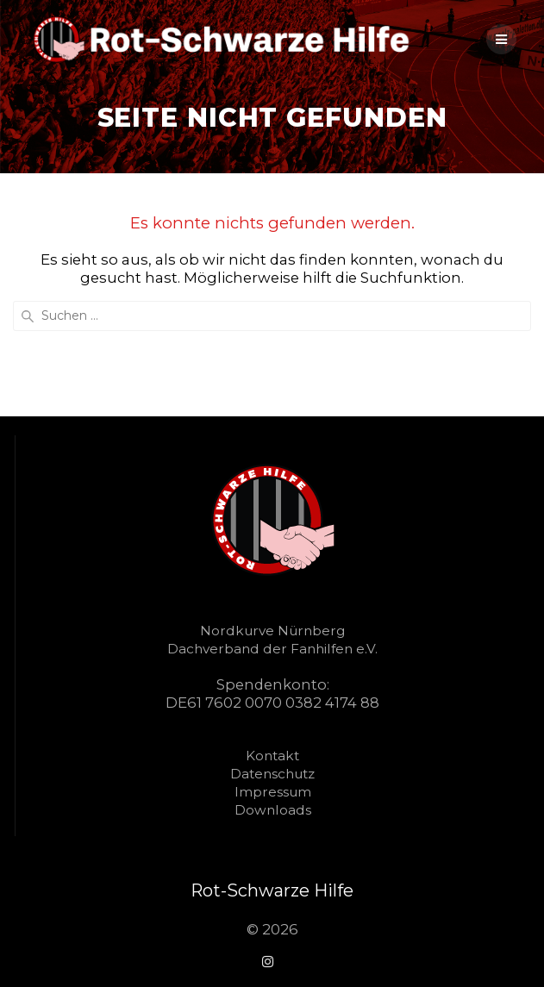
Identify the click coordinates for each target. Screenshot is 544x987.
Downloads (272, 810)
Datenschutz (272, 773)
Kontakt (272, 755)
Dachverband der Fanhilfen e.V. (272, 648)
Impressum (272, 792)
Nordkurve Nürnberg (272, 630)
